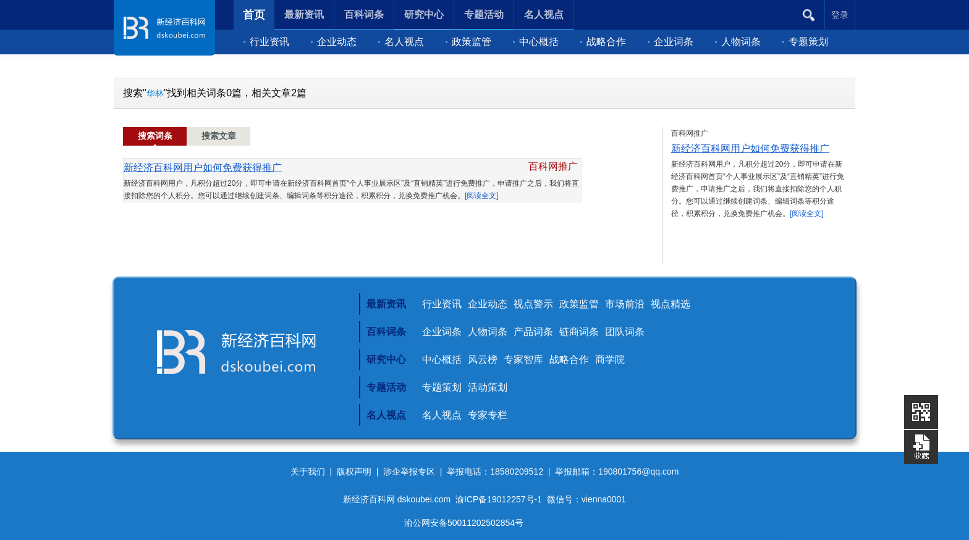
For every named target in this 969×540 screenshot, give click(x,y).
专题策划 (805, 41)
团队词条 (625, 331)
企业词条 (670, 41)
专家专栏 (487, 415)
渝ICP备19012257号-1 (498, 499)
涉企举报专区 (409, 471)
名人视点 (401, 41)
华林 (155, 93)
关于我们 (307, 471)
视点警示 (533, 304)
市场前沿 (625, 304)
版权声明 (354, 471)
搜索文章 (218, 136)
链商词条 (579, 331)
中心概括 (536, 41)
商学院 (610, 359)
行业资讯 (266, 41)
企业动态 (334, 41)
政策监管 (468, 41)
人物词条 (738, 41)
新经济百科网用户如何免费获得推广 (203, 167)
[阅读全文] (482, 195)
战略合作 (603, 41)
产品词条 (533, 331)
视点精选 (670, 304)
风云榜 (482, 359)
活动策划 (487, 387)
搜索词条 (155, 136)
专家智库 (523, 359)
